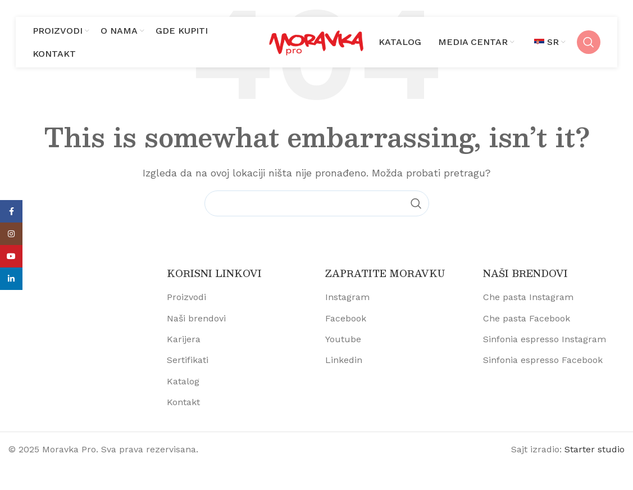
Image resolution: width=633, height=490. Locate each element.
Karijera (184, 339)
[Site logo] (316, 41)
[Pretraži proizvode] (588, 42)
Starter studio (594, 449)
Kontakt (183, 402)
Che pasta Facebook (526, 318)
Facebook (345, 318)
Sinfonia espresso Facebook (543, 360)
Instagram (347, 297)
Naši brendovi (196, 318)
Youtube (343, 339)
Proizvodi (186, 297)
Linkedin (343, 360)
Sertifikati (187, 360)
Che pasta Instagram (528, 297)
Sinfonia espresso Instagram (544, 339)
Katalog (183, 381)
